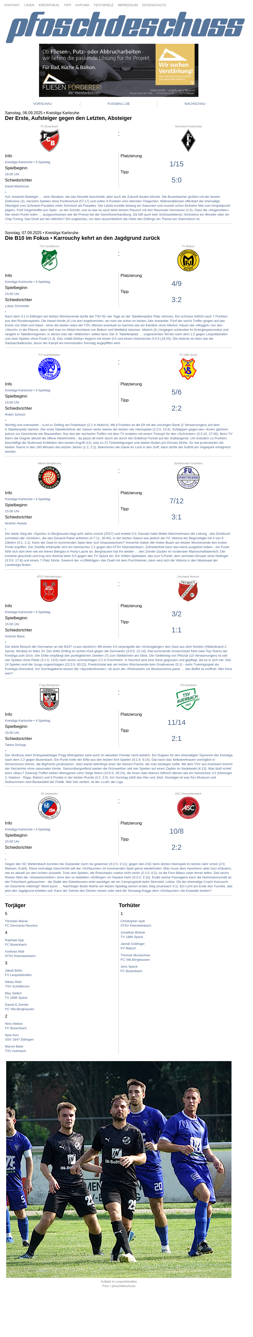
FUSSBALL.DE (119, 104)
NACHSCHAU (195, 104)
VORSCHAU (42, 104)
